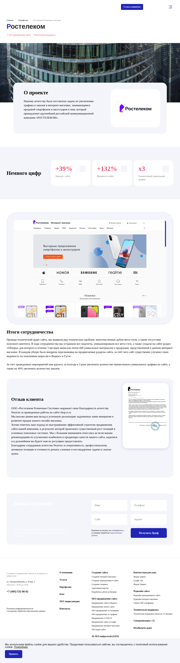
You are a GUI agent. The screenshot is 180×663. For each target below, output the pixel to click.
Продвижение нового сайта (103, 607)
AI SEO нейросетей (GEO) (105, 637)
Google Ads (138, 581)
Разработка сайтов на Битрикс (104, 592)
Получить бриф (149, 533)
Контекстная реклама (145, 573)
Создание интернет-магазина (104, 577)
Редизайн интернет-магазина (146, 600)
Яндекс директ (140, 577)
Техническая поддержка (146, 610)
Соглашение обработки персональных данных (26, 612)
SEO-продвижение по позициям (105, 611)
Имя (97, 506)
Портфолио (23, 21)
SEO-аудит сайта (99, 630)
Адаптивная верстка (100, 589)
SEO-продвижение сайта (104, 599)
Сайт (97, 520)
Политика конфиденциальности (20, 610)
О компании (66, 573)
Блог (62, 595)
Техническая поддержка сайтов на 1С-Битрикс (153, 615)
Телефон (139, 506)
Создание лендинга (100, 585)
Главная (10, 21)
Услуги (63, 580)
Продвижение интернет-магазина (106, 626)
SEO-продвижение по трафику (104, 615)
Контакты (65, 609)
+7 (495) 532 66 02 (17, 592)
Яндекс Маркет (140, 585)
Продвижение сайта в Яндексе (104, 603)
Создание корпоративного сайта (105, 581)
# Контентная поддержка (44, 35)
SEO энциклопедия (70, 602)
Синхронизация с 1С (144, 621)
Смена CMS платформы (144, 603)
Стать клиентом (130, 7)
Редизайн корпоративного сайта (147, 596)
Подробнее (21, 647)
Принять (13, 654)
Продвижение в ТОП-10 (102, 619)
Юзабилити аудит (143, 629)
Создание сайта (100, 573)
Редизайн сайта (142, 592)
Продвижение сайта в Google (104, 622)
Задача (138, 520)
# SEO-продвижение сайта (19, 35)
